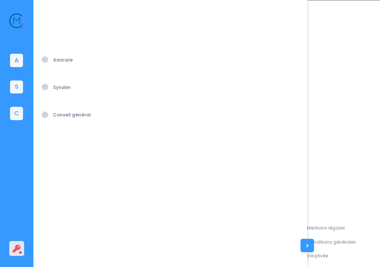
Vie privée (329, 256)
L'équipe (291, 242)
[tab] (16, 60)
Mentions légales (337, 228)
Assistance (294, 228)
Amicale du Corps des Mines (90, 252)
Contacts (293, 256)
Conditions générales (342, 242)
